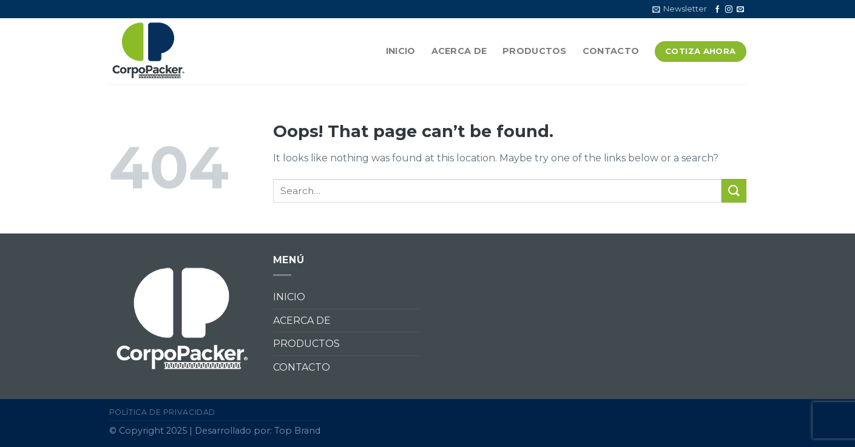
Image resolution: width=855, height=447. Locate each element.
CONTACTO (611, 50)
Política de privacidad (162, 412)
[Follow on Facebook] (717, 9)
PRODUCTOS (534, 50)
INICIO (401, 50)
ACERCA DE (459, 50)
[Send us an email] (740, 9)
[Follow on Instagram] (728, 9)
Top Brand (297, 430)
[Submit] (734, 191)
